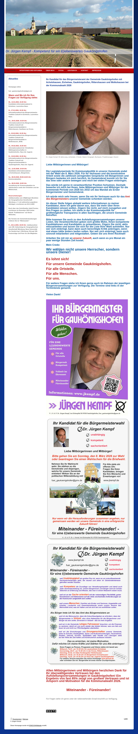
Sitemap (25, 719)
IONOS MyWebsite (35, 725)
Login (126, 719)
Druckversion (15, 719)
